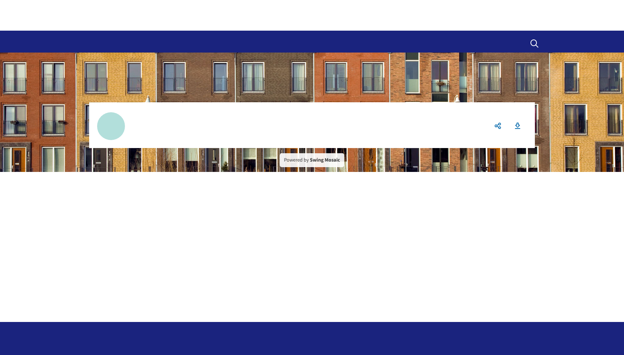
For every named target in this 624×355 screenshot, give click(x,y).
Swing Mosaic (325, 160)
